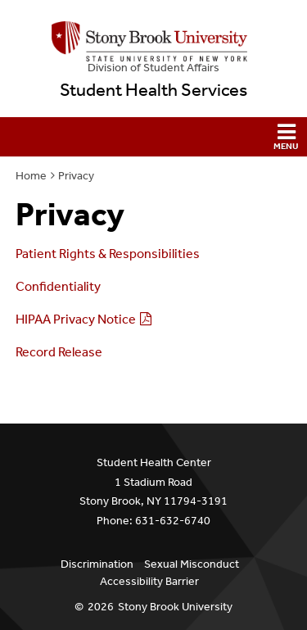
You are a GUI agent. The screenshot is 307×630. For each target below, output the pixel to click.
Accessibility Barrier (149, 581)
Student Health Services (153, 90)
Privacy (76, 176)
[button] (153, 136)
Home (31, 176)
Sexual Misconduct (191, 564)
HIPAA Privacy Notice (76, 319)
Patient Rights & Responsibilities (108, 253)
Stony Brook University (175, 607)
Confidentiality (58, 286)
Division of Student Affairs (153, 68)
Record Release (59, 352)
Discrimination (97, 564)
